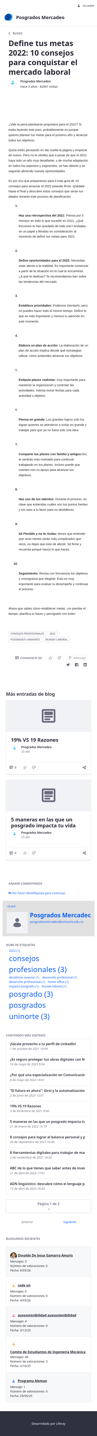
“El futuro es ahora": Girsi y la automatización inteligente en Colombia (47, 1090)
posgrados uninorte (25, 639)
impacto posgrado (24, 986)
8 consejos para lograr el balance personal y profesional (47, 1137)
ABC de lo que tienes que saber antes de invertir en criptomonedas (47, 1168)
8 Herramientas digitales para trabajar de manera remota (47, 1152)
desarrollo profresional (27, 982)
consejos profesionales (27, 633)
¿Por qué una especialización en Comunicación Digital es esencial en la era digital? (47, 1075)
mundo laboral (56, 639)
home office (58, 982)
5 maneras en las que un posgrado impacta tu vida (43, 822)
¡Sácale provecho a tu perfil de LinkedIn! (43, 1044)
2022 (52, 633)
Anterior (27, 1222)
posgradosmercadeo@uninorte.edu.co (57, 922)
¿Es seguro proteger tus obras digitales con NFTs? (47, 1059)
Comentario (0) (28, 658)
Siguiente (69, 1222)
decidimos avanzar (24, 977)
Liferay (60, 1424)
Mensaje (77, 658)
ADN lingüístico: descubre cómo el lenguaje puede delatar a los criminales (47, 1183)
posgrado (31, 994)
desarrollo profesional (59, 977)
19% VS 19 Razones (34, 739)
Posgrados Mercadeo (35, 81)
